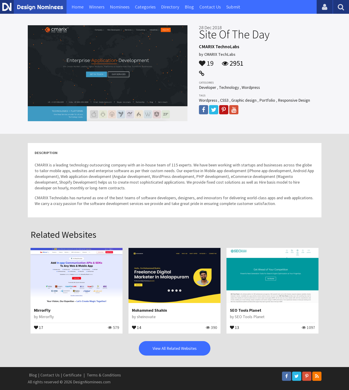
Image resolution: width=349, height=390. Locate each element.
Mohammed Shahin (149, 310)
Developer (207, 87)
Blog (189, 7)
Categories (145, 7)
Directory (170, 7)
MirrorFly (42, 310)
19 (206, 61)
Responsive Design (294, 100)
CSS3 (224, 100)
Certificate (72, 375)
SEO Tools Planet (245, 310)
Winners (96, 7)
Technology (229, 87)
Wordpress (251, 87)
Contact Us (210, 7)
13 (234, 327)
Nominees (119, 7)
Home (78, 7)
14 (136, 327)
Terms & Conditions (104, 375)
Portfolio (267, 100)
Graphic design (244, 100)
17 (38, 327)
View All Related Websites (175, 348)
